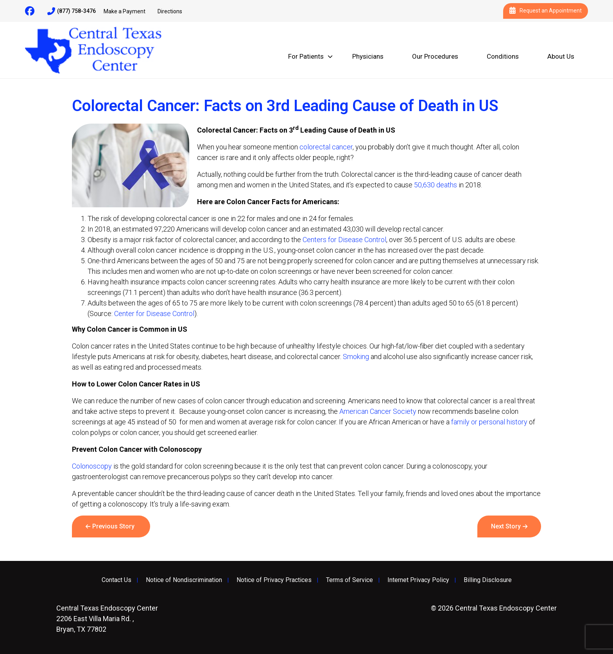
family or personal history (489, 422)
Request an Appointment (545, 11)
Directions (170, 11)
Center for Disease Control (154, 313)
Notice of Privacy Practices (274, 580)
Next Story (506, 526)
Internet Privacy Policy (418, 580)
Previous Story (113, 526)
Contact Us (116, 580)
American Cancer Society (377, 411)
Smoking (356, 356)
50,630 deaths (435, 185)
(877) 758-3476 (71, 11)
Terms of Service (349, 580)
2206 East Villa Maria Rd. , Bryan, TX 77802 (107, 618)
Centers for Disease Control (344, 239)
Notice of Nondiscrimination (184, 580)
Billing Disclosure (488, 580)
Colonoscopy (92, 466)
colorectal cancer (326, 147)
